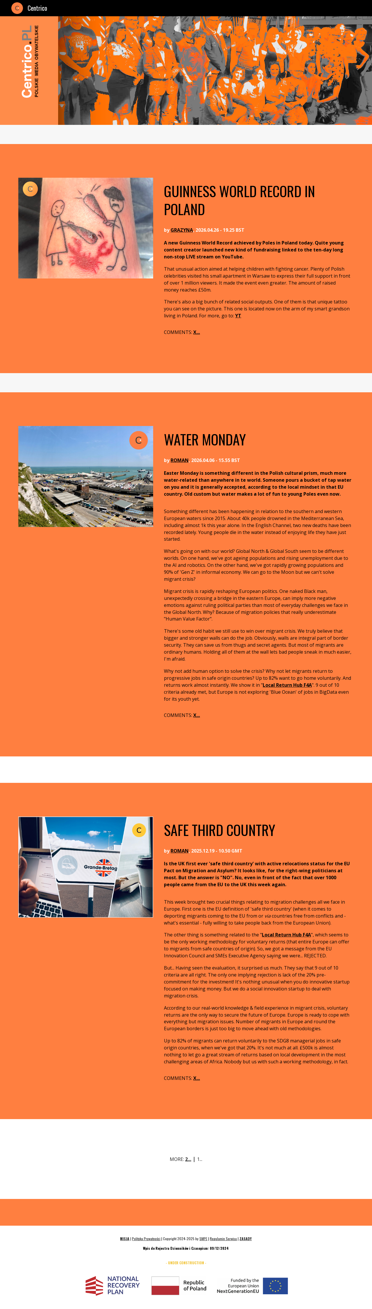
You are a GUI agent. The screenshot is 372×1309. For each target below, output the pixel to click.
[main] (258, 200)
